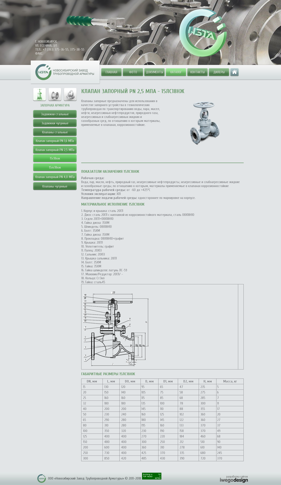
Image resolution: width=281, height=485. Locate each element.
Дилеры (219, 72)
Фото (133, 72)
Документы (154, 72)
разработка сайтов (237, 476)
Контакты (197, 72)
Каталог (176, 72)
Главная (111, 72)
